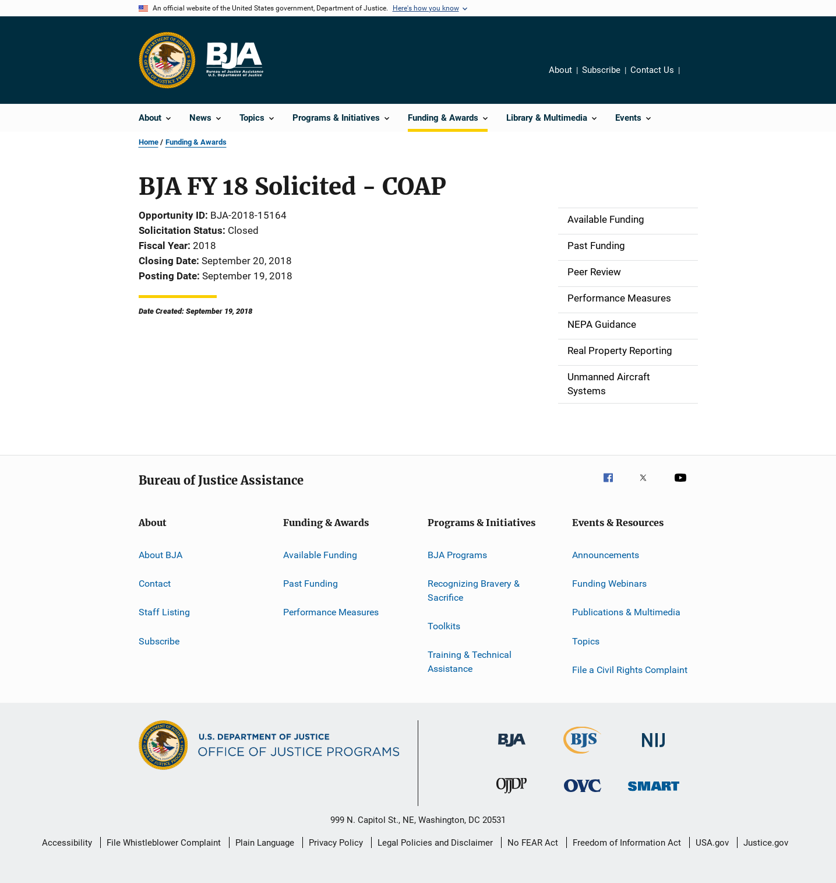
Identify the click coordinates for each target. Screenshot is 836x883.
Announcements (605, 554)
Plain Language (264, 843)
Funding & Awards (196, 142)
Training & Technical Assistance (470, 661)
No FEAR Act (532, 843)
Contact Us (652, 70)
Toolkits (444, 626)
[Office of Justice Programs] (167, 60)
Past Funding (310, 583)
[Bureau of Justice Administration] (511, 749)
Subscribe (601, 70)
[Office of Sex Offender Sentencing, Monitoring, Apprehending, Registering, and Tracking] (653, 793)
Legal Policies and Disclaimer (435, 843)
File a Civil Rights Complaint (629, 669)
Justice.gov (765, 843)
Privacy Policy (336, 843)
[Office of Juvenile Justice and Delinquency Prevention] (511, 795)
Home (148, 142)
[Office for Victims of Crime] (582, 794)
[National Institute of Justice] (653, 749)
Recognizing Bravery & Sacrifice (474, 590)
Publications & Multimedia (626, 612)
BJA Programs (457, 554)
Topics (585, 640)
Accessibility (67, 843)
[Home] (234, 60)
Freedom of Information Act (627, 843)
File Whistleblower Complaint (164, 843)
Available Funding (320, 554)
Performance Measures (331, 612)
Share (697, 78)
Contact (155, 583)
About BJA (160, 554)
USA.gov (712, 843)
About (560, 70)
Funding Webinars (609, 583)
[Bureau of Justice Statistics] (582, 756)
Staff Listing (164, 612)
